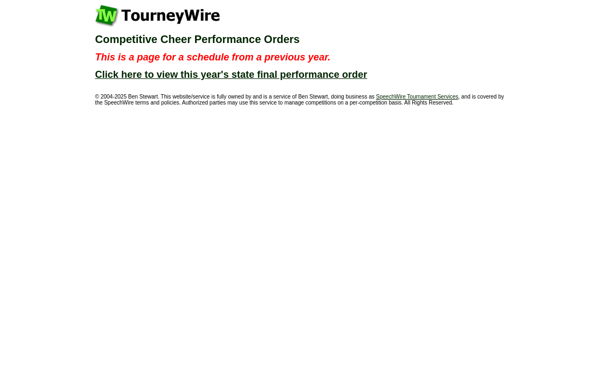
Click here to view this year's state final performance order (231, 74)
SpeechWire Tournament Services (417, 97)
